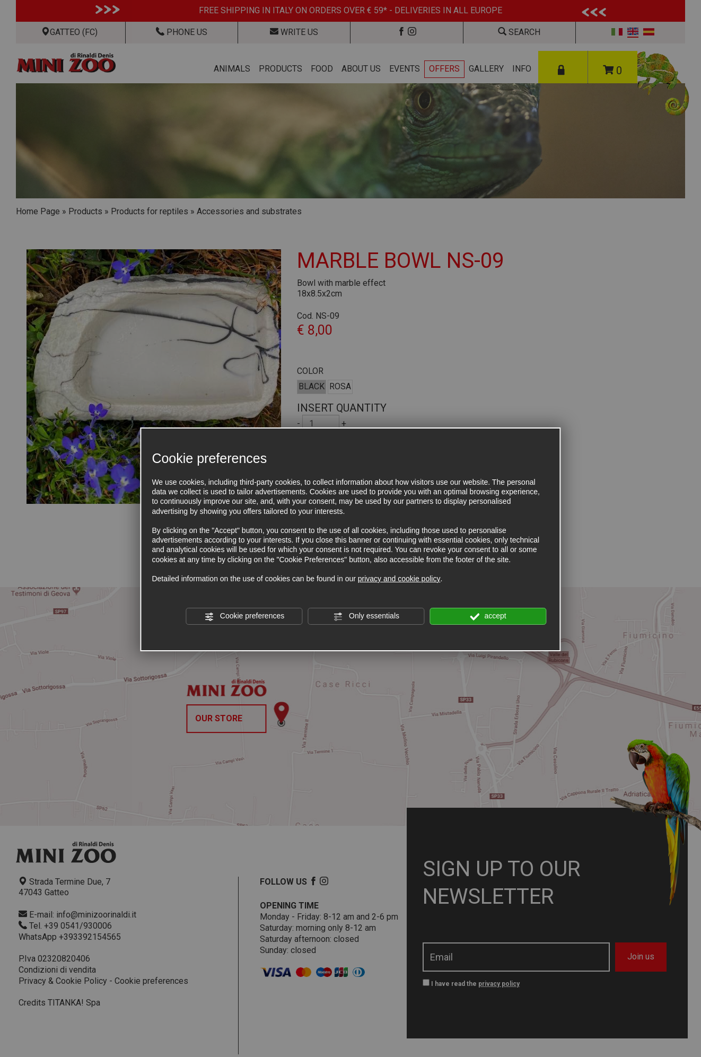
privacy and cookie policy (399, 578)
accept (488, 616)
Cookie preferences (244, 616)
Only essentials (366, 616)
